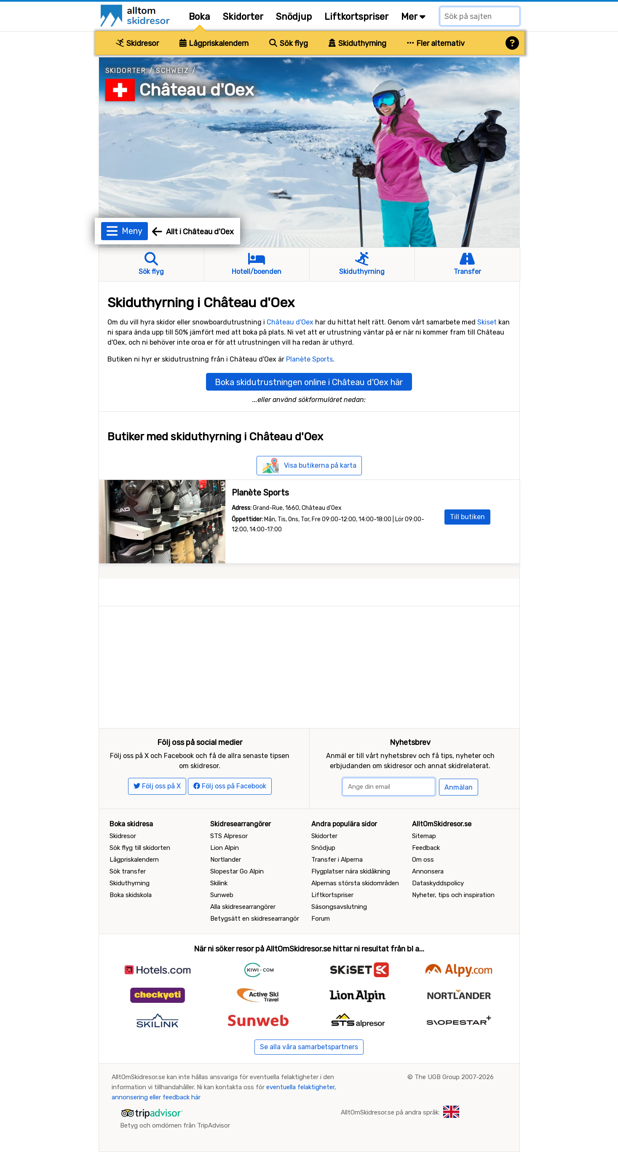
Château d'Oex (196, 90)
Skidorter (243, 16)
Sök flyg (288, 43)
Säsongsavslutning (339, 907)
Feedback (426, 848)
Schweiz (172, 71)
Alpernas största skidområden (355, 883)
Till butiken (467, 517)
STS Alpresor (229, 836)
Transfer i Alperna (337, 859)
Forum (320, 918)
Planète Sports (309, 359)
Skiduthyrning (357, 43)
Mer (413, 16)
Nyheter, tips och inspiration (453, 895)
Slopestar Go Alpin (237, 871)
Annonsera (428, 871)
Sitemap (424, 836)
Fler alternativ (436, 43)
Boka (199, 16)
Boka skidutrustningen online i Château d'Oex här (309, 382)
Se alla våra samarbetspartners (309, 1047)
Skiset (487, 322)
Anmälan (458, 787)
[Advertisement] (309, 665)
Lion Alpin (224, 848)
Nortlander (225, 859)
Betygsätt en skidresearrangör (254, 918)
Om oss (423, 859)
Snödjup (294, 16)
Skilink (218, 883)
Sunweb (221, 895)
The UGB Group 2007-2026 (454, 1077)
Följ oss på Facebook (229, 786)
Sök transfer (128, 871)
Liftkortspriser (356, 16)
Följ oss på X (157, 786)
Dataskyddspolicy (438, 883)
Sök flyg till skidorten (140, 848)
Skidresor (137, 43)
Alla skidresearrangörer (243, 907)
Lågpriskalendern (214, 43)
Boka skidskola (131, 895)
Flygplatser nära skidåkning (350, 871)
